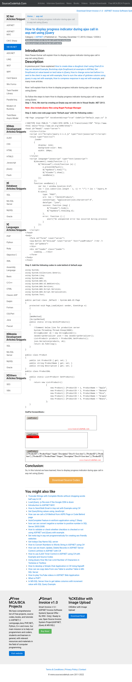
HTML (9, 150)
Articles (41, 3)
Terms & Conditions (55, 669)
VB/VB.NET (12, 47)
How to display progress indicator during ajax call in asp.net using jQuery (61, 31)
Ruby (9, 248)
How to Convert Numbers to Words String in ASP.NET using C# (56, 545)
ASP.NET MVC (10, 33)
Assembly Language (11, 268)
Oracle (9, 216)
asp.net (39, 16)
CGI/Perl (10, 314)
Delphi (9, 301)
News (69, 3)
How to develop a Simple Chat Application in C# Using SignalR (56, 566)
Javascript (11, 163)
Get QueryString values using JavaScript (46, 511)
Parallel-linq (12, 100)
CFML (9, 289)
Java (9, 320)
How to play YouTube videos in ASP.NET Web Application (53, 575)
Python (10, 242)
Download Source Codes (66, 480)
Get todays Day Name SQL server (43, 542)
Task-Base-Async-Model (12, 116)
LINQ (9, 59)
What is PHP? (34, 578)
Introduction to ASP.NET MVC (41, 505)
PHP (9, 236)
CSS (8, 144)
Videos (84, 3)
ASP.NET (10, 25)
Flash (9, 175)
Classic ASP (12, 295)
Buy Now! (45, 631)
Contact (82, 669)
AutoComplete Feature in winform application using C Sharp (55, 520)
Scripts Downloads (98, 3)
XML (9, 261)
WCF (9, 65)
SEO (8, 384)
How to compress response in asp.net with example (76, 78)
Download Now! (78, 616)
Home (30, 16)
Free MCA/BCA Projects (119, 3)
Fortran (10, 307)
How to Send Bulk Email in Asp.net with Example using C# (54, 508)
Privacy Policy (71, 669)
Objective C (12, 255)
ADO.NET (11, 53)
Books (76, 3)
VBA (9, 390)
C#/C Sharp (12, 41)
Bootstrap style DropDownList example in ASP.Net (71, 69)
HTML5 (10, 156)
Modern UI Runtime (11, 107)
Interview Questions (56, 3)
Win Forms (11, 84)
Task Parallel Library (12, 92)
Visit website (17, 653)
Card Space (12, 78)
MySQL (10, 210)
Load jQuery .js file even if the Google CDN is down (51, 502)
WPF (9, 72)
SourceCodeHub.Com (14, 3)
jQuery (9, 169)
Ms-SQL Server (10, 202)
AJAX (9, 138)
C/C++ (9, 282)
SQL (8, 195)
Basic (9, 276)
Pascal (10, 326)
